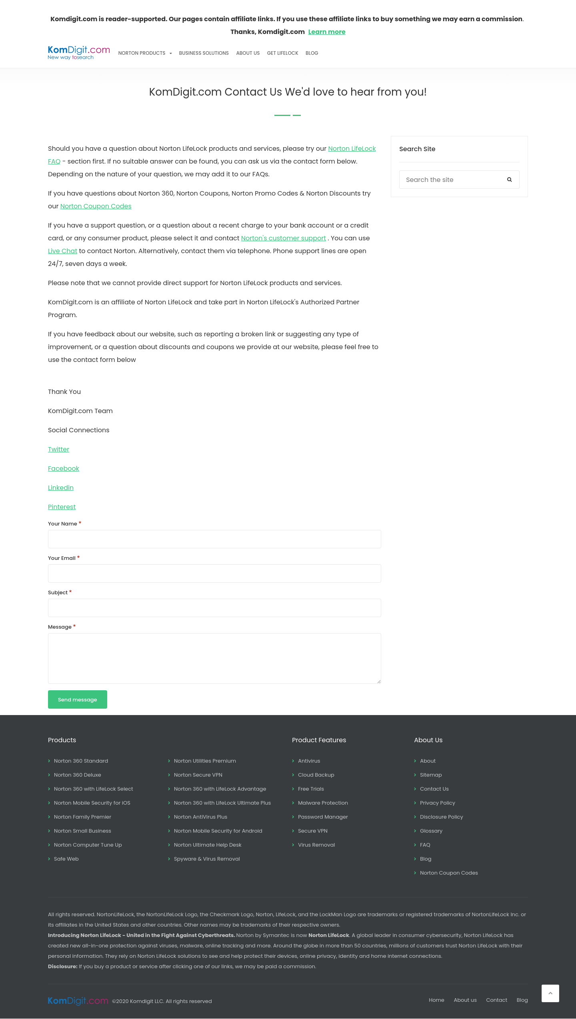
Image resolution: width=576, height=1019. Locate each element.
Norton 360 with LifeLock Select (93, 789)
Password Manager (323, 817)
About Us (248, 53)
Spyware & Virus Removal (207, 859)
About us (465, 1000)
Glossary (431, 831)
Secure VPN (313, 831)
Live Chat (62, 251)
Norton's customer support (283, 238)
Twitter (58, 449)
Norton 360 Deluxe (77, 775)
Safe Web (66, 859)
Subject (58, 592)
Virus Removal (316, 845)
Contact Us (434, 789)
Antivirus (309, 761)
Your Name (62, 523)
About (428, 761)
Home (436, 1000)
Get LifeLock (282, 53)
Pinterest (62, 506)
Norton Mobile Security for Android (218, 831)
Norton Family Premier (82, 817)
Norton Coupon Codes (96, 206)
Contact (496, 1000)
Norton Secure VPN (198, 775)
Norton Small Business (82, 831)
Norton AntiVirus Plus (200, 817)
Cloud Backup (316, 775)
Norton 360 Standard (81, 761)
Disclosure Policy (441, 817)
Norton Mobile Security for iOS (92, 803)
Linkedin (61, 487)
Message (60, 627)
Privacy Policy (437, 803)
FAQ (425, 845)
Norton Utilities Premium (205, 761)
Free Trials (311, 789)
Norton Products (142, 53)
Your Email (62, 558)
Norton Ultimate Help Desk (208, 845)
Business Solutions (204, 53)
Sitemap (431, 775)
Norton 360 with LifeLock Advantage (220, 789)
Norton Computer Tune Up (88, 845)
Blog (312, 53)
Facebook (63, 468)
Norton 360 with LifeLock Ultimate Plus (222, 803)
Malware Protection (323, 803)
